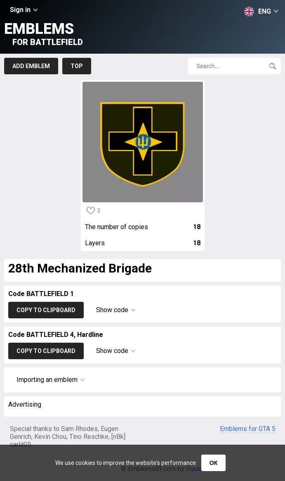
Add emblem (31, 66)
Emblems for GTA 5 (248, 429)
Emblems (43, 33)
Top (77, 66)
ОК (213, 463)
